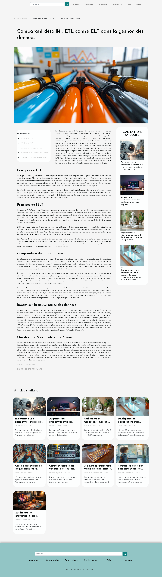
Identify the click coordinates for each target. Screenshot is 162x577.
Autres (138, 4)
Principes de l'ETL (27, 138)
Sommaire (25, 133)
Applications (117, 4)
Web (129, 4)
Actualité (76, 4)
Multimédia (89, 4)
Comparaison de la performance (32, 148)
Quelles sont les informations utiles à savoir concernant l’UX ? (28, 516)
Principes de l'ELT (27, 143)
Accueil (16, 18)
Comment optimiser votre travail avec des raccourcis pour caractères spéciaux (98, 469)
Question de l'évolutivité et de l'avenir (34, 157)
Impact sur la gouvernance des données (34, 152)
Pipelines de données (61, 246)
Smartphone (103, 4)
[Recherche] (47, 4)
